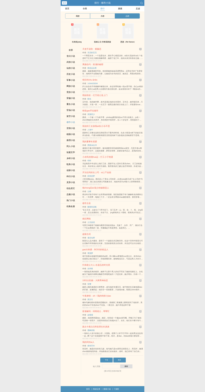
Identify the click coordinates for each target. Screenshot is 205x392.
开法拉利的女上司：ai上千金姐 (96, 172)
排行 (102, 8)
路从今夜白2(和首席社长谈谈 (95, 327)
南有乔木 (91, 346)
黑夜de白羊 (92, 145)
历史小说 (71, 74)
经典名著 (71, 206)
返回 (64, 3)
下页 (106, 360)
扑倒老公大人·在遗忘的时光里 (96, 265)
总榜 (127, 16)
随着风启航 (92, 207)
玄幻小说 (71, 56)
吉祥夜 (90, 269)
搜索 (120, 8)
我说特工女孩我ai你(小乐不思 (96, 126)
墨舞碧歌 (91, 330)
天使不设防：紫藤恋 (91, 49)
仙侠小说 (71, 68)
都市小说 (71, 122)
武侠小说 (71, 62)
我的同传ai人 (88, 342)
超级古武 (86, 234)
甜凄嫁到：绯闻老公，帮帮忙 (96, 311)
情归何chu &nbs (89, 80)
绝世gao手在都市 (90, 111)
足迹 (138, 8)
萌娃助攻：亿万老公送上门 (94, 95)
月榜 (102, 16)
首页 (67, 8)
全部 (71, 50)
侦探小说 (71, 170)
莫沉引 (90, 299)
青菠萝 (90, 253)
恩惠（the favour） (128, 42)
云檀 (89, 191)
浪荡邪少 (91, 114)
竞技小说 (71, 92)
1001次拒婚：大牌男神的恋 (95, 280)
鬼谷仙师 (91, 238)
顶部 (116, 389)
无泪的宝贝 (92, 53)
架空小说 (71, 116)
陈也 (89, 99)
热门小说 (71, 200)
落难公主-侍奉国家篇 (102, 42)
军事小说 (71, 80)
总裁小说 (71, 194)
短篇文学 (71, 152)
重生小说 (71, 104)
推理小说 (71, 140)
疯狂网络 (86, 219)
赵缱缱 (90, 315)
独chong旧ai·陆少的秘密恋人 (95, 188)
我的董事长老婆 (89, 141)
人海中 (90, 130)
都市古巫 (86, 203)
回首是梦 (91, 176)
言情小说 (71, 128)
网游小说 (71, 86)
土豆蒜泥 (91, 222)
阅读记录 (96, 389)
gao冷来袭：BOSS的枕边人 (95, 249)
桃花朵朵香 (92, 68)
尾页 (119, 360)
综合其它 (71, 188)
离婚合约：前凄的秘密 (92, 64)
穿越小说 (71, 98)
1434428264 (92, 83)
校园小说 (71, 134)
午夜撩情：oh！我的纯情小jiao (96, 296)
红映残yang (76, 42)
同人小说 (71, 146)
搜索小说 (107, 389)
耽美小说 (71, 164)
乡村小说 (71, 158)
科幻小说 (71, 176)
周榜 (77, 16)
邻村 (89, 161)
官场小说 (71, 110)
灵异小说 (71, 182)
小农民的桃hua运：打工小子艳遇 (97, 157)
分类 (85, 8)
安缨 (89, 284)
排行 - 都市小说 (102, 3)
